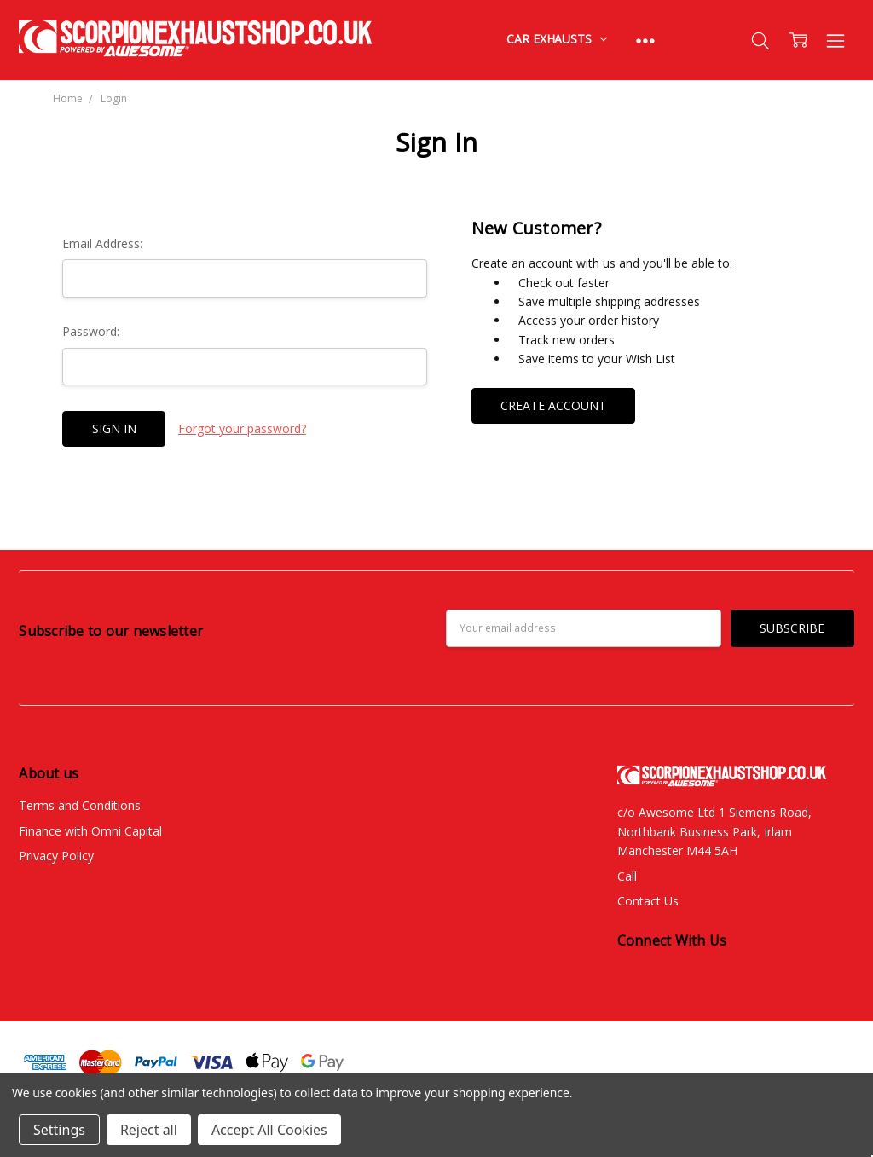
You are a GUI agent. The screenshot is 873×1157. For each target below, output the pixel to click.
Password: (90, 331)
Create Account (553, 405)
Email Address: (102, 243)
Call (627, 876)
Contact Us (648, 901)
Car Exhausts (556, 39)
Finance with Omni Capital (90, 831)
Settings (59, 1129)
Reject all (148, 1129)
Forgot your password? (242, 428)
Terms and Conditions (80, 805)
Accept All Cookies (269, 1129)
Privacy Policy (56, 856)
